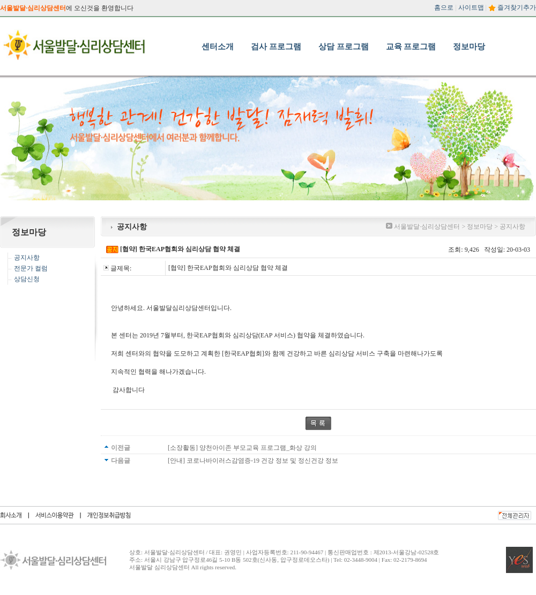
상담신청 (27, 279)
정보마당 (469, 46)
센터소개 (218, 46)
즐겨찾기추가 (516, 7)
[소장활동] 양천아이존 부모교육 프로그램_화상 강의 (242, 447)
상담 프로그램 (343, 46)
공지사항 (27, 257)
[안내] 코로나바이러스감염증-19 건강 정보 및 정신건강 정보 (253, 460)
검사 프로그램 (276, 46)
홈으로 (443, 7)
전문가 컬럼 (31, 268)
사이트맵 (471, 7)
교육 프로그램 (411, 46)
